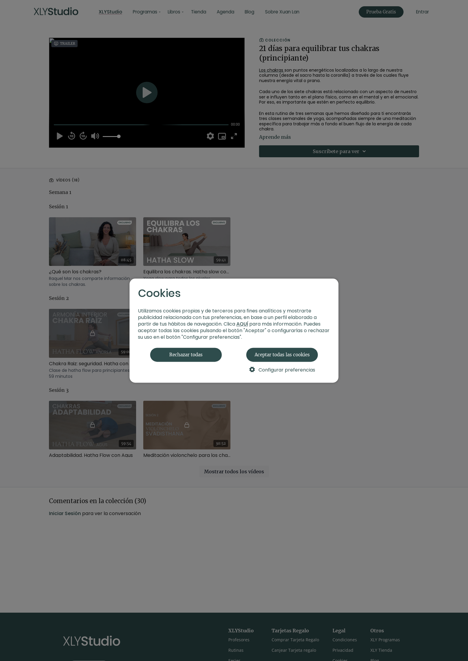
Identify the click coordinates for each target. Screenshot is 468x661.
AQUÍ (242, 324)
